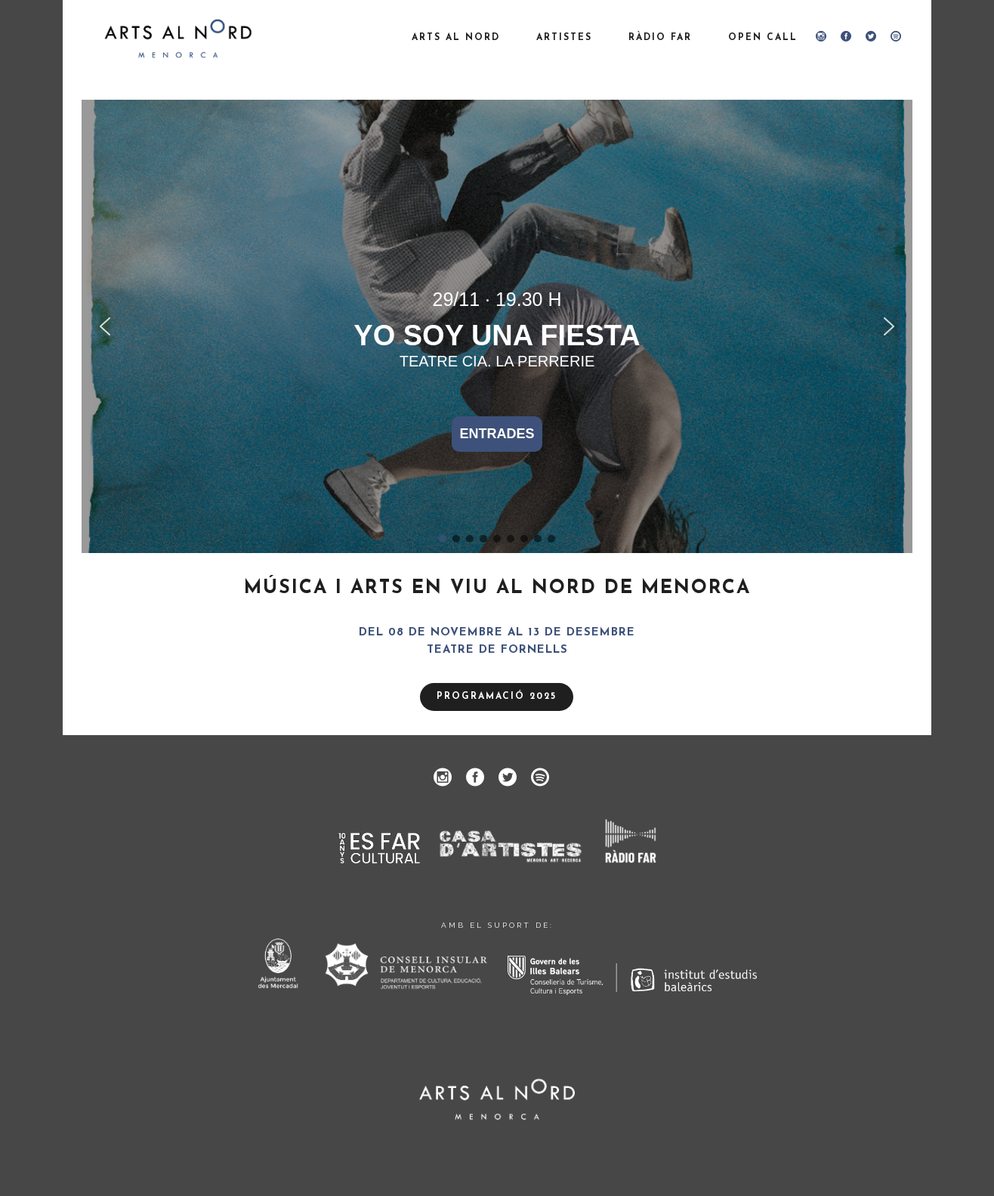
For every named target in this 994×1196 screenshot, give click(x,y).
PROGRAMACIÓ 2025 (497, 696)
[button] (105, 326)
